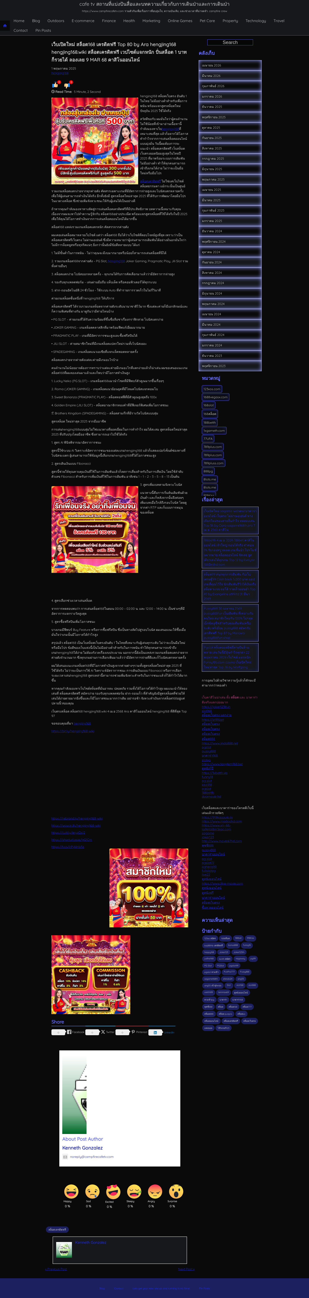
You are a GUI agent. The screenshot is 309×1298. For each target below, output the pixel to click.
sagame (208, 833)
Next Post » (186, 1269)
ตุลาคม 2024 (211, 252)
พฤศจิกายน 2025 (214, 117)
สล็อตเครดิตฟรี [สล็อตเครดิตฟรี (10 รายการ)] (231, 1021)
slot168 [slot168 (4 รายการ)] (239, 985)
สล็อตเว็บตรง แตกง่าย (217, 715)
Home (19, 20)
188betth (210, 422)
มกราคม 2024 (212, 345)
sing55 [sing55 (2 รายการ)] (241, 978)
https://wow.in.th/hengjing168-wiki (76, 825)
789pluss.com (213, 463)
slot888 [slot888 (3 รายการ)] (252, 985)
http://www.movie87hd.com (222, 841)
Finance (109, 20)
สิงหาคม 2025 (212, 148)
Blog (36, 20)
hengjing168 (60, 73)
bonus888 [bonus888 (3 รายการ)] (233, 945)
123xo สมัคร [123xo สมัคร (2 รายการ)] (210, 938)
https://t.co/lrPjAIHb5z (67, 847)
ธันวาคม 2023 (212, 356)
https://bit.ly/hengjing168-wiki (72, 731)
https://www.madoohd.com (222, 821)
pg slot (207, 781)
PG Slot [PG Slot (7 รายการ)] (208, 965)
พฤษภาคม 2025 (213, 179)
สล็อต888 (208, 739)
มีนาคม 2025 (211, 200)
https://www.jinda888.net (220, 743)
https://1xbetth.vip (215, 773)
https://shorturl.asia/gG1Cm (71, 840)
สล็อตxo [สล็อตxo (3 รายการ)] (241, 1014)
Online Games (180, 20)
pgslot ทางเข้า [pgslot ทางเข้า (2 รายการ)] (211, 972)
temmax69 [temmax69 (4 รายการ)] (223, 992)
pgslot (206, 747)
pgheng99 (209, 867)
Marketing (151, 20)
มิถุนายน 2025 (212, 169)
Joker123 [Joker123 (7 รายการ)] (223, 952)
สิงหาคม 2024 (212, 273)
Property (230, 20)
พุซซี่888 (208, 845)
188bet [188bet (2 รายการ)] (238, 938)
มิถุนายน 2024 (212, 293)
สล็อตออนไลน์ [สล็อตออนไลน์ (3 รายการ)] (211, 1021)
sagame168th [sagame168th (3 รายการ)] (211, 978)
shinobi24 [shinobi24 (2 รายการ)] (227, 978)
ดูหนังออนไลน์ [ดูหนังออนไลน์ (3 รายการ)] (241, 992)
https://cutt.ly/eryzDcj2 (68, 833)
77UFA (208, 439)
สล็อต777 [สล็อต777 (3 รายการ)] (247, 1006)
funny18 (207, 777)
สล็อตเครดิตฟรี (150, 181)
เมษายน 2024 (211, 314)
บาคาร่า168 (210, 755)
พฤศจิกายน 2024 (213, 241)
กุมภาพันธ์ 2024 (213, 335)
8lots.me (210, 479)
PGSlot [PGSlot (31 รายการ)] (220, 965)
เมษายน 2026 (211, 65)
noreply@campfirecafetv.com (88, 1157)
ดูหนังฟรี (208, 893)
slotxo (206, 760)
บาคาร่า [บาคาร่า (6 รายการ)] (223, 999)
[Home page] (5, 26)
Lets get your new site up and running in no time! (161, 1288)
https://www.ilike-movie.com (222, 883)
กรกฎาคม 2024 (213, 283)
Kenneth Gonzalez (82, 1148)
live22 (206, 875)
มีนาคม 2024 (211, 324)
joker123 (208, 837)
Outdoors (55, 20)
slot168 (207, 711)
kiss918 (207, 785)
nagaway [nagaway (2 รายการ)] (240, 958)
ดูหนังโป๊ (207, 768)
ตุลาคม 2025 (211, 128)
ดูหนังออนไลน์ (212, 879)
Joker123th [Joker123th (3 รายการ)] (239, 952)
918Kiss (209, 495)
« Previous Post (56, 1269)
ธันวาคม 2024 (212, 231)
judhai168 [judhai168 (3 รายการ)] (209, 958)
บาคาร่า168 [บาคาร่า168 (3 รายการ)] (237, 999)
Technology (256, 20)
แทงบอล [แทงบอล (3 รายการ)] (208, 1028)
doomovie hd (211, 796)
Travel (279, 20)
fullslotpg (209, 871)
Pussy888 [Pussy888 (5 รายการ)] (244, 971)
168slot (209, 405)
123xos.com (212, 389)
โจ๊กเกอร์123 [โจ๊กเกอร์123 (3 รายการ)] (223, 1028)
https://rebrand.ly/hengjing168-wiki (76, 818)
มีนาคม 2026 (211, 76)
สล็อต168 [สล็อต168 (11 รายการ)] (233, 1006)
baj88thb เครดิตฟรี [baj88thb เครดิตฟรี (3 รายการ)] (213, 945)
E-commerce (83, 20)
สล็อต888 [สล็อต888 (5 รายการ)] (208, 1014)
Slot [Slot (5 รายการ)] (229, 985)
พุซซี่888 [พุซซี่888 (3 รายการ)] (208, 1006)
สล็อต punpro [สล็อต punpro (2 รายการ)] (225, 1014)
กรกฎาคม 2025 (213, 158)
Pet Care (207, 20)
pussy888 (209, 751)
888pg (208, 471)
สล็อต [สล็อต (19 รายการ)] (220, 1006)
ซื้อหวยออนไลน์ (212, 907)
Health (129, 20)
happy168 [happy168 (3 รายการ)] (209, 952)
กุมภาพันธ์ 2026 (213, 86)
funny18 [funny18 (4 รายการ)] (247, 945)
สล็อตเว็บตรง (211, 724)
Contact (21, 30)
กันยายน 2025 (212, 138)
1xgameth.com (214, 431)
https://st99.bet (213, 720)
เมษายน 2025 (211, 190)
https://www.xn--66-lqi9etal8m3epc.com (216, 827)
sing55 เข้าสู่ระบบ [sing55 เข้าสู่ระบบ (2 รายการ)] (212, 985)
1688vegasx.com (216, 397)
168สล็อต (210, 414)
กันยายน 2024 (212, 262)
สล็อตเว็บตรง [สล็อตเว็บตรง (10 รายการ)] (249, 1021)
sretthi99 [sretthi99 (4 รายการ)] (208, 992)
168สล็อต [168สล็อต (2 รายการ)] (225, 938)
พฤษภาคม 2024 (213, 304)
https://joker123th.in (216, 707)
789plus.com (213, 447)
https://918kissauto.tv (217, 817)
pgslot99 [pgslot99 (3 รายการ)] (233, 965)
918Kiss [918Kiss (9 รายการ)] (250, 938)
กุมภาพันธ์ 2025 (213, 210)
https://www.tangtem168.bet (222, 764)
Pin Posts (43, 30)
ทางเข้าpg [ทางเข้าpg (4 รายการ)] (209, 999)
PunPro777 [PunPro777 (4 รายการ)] (229, 971)
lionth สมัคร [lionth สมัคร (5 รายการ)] (224, 959)
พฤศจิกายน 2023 (213, 366)
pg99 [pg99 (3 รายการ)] (253, 958)
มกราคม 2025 (212, 221)
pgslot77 (208, 863)
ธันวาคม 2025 (212, 107)
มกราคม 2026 (212, 96)
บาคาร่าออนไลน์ (213, 854)
